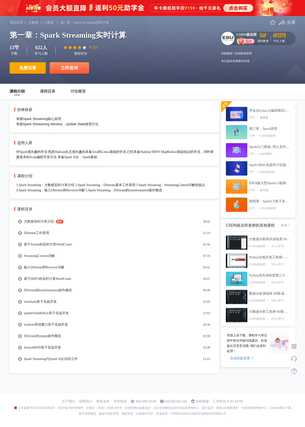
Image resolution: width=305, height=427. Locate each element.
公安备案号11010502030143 (36, 408)
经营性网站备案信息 (138, 408)
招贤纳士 (85, 401)
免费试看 (27, 68)
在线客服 (202, 401)
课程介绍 (17, 91)
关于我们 (68, 401)
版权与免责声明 (109, 413)
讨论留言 (78, 91)
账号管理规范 (87, 413)
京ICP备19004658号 (70, 408)
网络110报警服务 (227, 408)
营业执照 (162, 413)
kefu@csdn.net (176, 401)
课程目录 (47, 91)
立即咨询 (69, 68)
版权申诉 (127, 413)
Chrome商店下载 (280, 408)
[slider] (75, 47)
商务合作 (103, 401)
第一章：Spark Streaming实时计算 (84, 22)
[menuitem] (114, 221)
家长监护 (208, 408)
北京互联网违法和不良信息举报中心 (176, 408)
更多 (286, 225)
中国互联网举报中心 (254, 408)
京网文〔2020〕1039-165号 (104, 408)
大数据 (33, 22)
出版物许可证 (144, 413)
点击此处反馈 (242, 358)
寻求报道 (120, 401)
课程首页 (16, 22)
